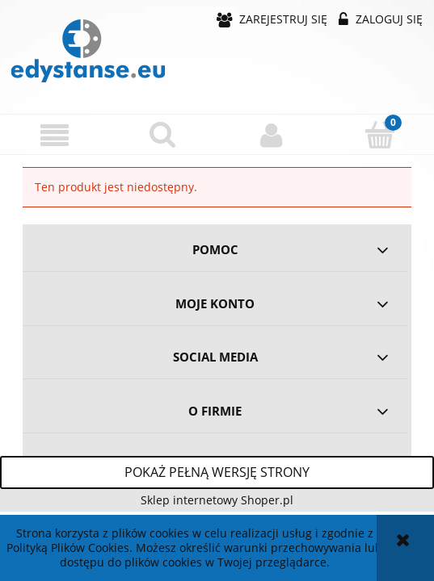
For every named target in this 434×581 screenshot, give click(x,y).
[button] (54, 135)
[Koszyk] (379, 134)
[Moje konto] (271, 135)
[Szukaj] (162, 134)
